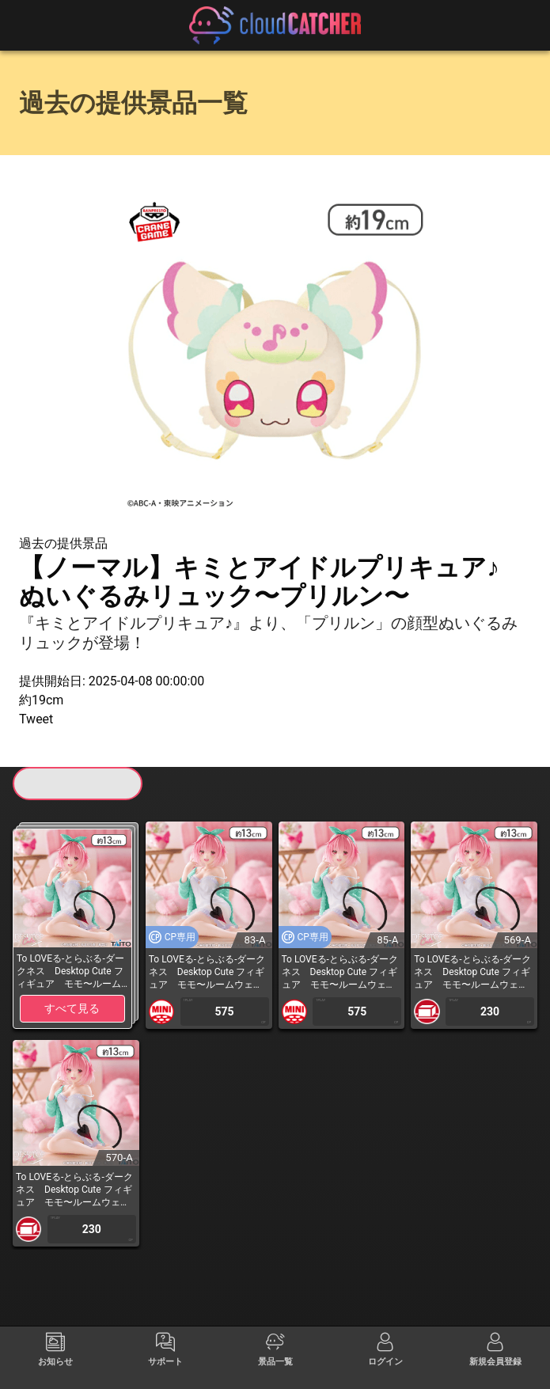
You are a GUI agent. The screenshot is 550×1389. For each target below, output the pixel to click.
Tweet (36, 719)
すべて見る (72, 1008)
